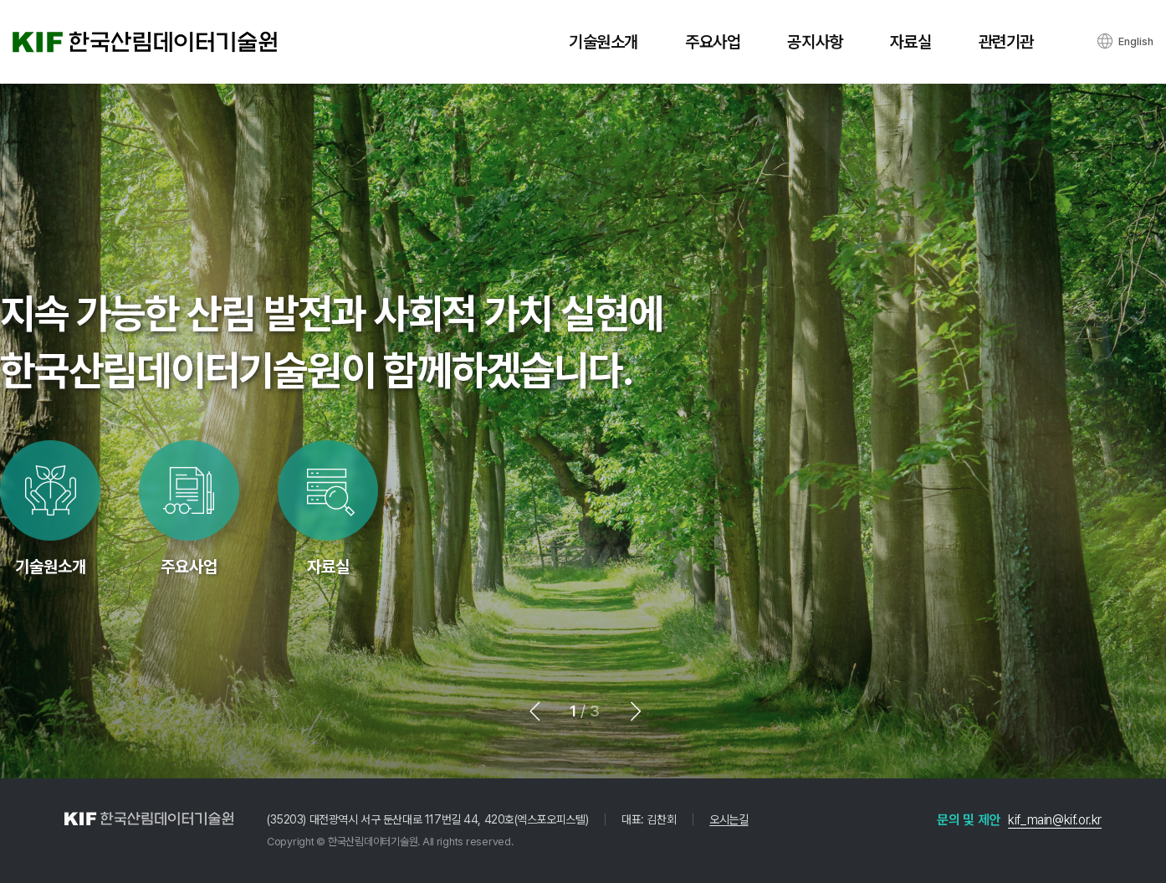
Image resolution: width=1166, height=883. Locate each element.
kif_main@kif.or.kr (1055, 820)
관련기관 (1006, 42)
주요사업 (712, 42)
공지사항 (814, 42)
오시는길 (728, 819)
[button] (541, 712)
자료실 (911, 42)
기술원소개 (603, 42)
